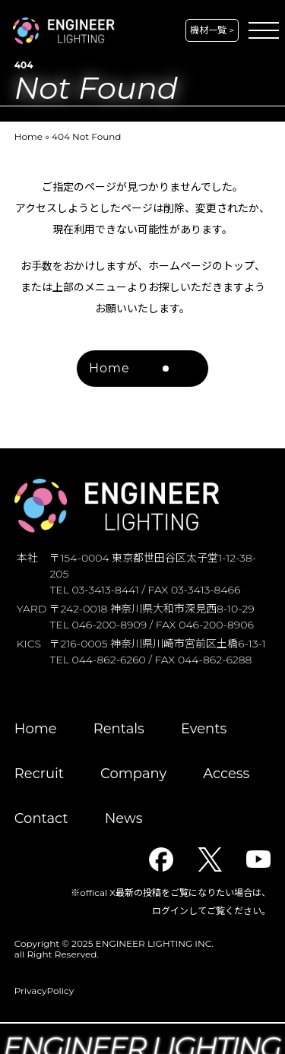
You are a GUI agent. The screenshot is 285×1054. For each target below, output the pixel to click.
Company (133, 773)
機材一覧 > (212, 30)
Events (203, 728)
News (124, 818)
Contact (41, 818)
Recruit (39, 773)
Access (226, 773)
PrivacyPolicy (44, 990)
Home (28, 136)
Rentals (118, 728)
